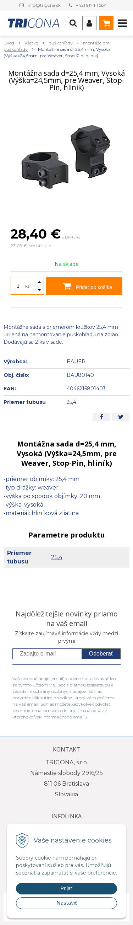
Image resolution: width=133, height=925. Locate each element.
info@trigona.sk (44, 5)
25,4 (56, 557)
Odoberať (101, 654)
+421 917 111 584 (91, 5)
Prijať (66, 888)
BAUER (76, 361)
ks (27, 286)
